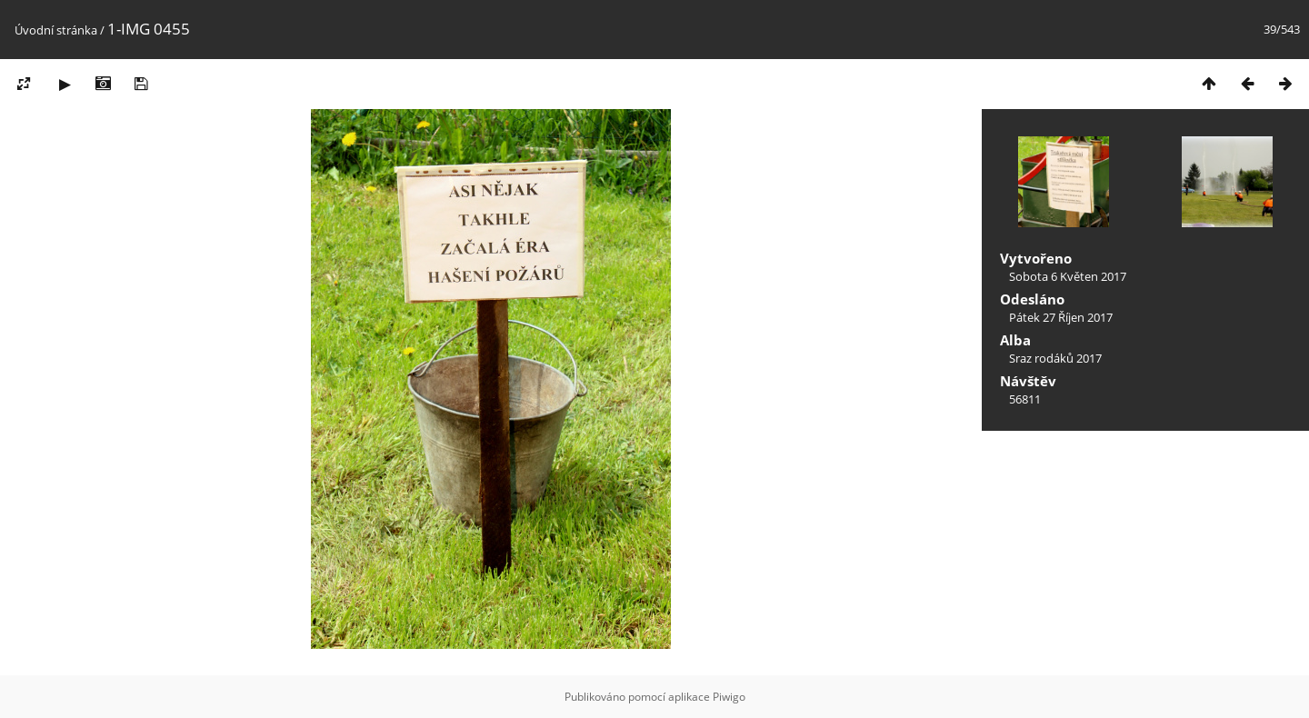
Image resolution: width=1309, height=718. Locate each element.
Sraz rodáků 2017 (1055, 358)
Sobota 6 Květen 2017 (1067, 276)
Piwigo (729, 696)
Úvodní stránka (56, 30)
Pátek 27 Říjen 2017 (1061, 317)
